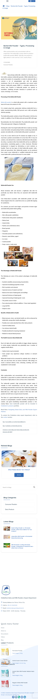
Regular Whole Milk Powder (20, 695)
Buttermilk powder (6, 102)
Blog (8, 6)
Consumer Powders (8, 64)
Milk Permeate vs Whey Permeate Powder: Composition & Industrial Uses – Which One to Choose (22, 546)
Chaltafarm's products (7, 406)
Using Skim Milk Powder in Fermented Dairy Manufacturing (21, 537)
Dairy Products (9, 509)
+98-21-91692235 (12, 619)
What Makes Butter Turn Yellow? (19, 470)
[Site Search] (19, 487)
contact (5, 417)
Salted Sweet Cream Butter (20, 674)
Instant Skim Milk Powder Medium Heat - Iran (23, 685)
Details (19, 475)
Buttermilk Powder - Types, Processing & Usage (19, 47)
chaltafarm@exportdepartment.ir (15, 621)
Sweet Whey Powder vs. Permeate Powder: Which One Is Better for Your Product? (21, 529)
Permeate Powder (17, 665)
